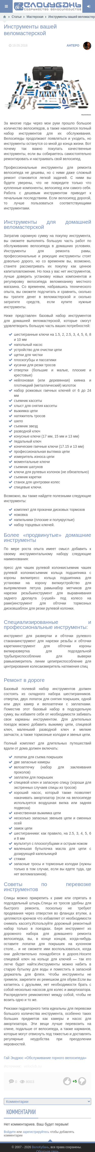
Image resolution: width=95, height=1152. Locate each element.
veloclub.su (33, 1066)
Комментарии (21, 1111)
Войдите (10, 1132)
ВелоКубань (40, 1147)
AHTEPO (73, 45)
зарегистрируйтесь (36, 1132)
